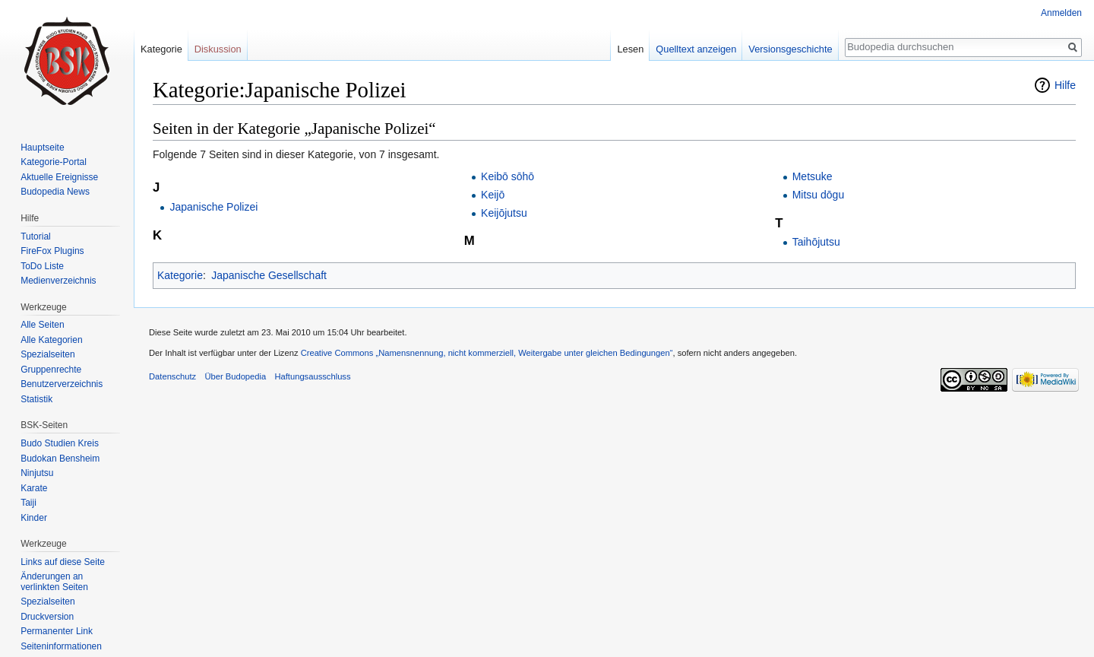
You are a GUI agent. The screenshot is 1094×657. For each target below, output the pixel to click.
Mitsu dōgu (818, 195)
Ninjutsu (37, 473)
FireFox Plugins (52, 251)
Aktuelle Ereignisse (59, 177)
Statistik (36, 399)
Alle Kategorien (51, 340)
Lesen (630, 49)
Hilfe (1065, 85)
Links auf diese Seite (63, 562)
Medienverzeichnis (58, 280)
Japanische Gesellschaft (269, 275)
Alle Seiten (42, 324)
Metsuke (812, 176)
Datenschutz (172, 376)
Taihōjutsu (816, 242)
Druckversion (47, 616)
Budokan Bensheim (60, 458)
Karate (34, 488)
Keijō (492, 195)
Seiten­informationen (61, 646)
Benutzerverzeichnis (62, 384)
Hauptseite (42, 147)
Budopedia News (55, 191)
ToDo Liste (42, 266)
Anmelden (1061, 13)
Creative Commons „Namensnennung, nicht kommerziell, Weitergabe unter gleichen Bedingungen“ (487, 352)
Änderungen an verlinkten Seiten (54, 581)
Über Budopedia (235, 376)
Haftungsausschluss (312, 376)
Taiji (28, 502)
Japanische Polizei (213, 207)
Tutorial (36, 236)
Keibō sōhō (507, 176)
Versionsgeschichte (790, 49)
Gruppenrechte (51, 369)
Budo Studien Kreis (60, 443)
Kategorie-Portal (54, 162)
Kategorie (180, 275)
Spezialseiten (47, 354)
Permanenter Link (57, 631)
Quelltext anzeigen (696, 49)
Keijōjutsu (504, 213)
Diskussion (218, 49)
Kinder (34, 518)
